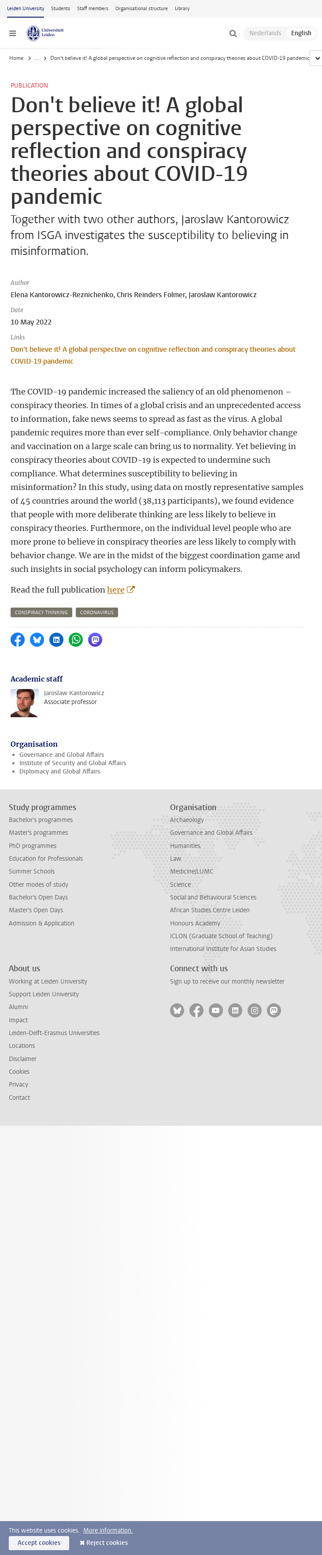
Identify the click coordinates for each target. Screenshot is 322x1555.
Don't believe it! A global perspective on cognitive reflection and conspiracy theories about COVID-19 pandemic (153, 355)
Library (182, 8)
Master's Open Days (36, 910)
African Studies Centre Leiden (210, 910)
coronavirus (97, 612)
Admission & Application (41, 923)
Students (60, 8)
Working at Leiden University (48, 981)
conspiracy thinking (41, 612)
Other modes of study (38, 885)
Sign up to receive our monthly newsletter (227, 981)
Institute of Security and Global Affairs (72, 763)
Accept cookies (39, 1543)
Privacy (18, 1084)
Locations (22, 1046)
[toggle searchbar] (233, 33)
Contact (19, 1098)
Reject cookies (107, 1543)
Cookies (19, 1072)
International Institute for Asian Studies (223, 949)
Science (180, 885)
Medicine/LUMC (191, 871)
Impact (18, 1020)
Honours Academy (195, 923)
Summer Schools (32, 871)
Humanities (185, 846)
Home (16, 58)
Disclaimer (23, 1059)
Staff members (92, 8)
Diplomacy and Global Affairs (59, 771)
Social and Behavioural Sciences (213, 897)
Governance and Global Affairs (61, 755)
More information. (108, 1530)
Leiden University (25, 8)
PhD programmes (32, 846)
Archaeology (187, 820)
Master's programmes (38, 833)
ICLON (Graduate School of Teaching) (221, 936)
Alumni (18, 1007)
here (116, 590)
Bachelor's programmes (41, 820)
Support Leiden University (44, 994)
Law (175, 859)
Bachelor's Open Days (38, 897)
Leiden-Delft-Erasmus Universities (54, 1033)
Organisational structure (141, 8)
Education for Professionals (46, 859)
